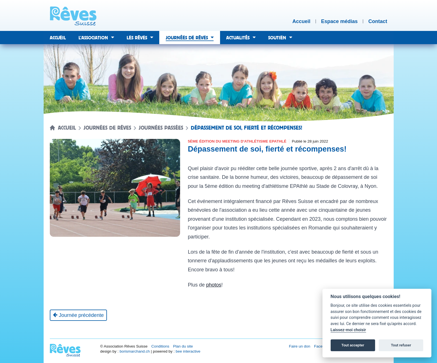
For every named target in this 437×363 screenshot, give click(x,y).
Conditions (160, 346)
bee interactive (188, 351)
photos (213, 285)
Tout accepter (352, 345)
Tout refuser (401, 345)
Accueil (67, 128)
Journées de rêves (107, 128)
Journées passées (161, 128)
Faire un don (299, 346)
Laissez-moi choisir (348, 330)
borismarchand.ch (135, 351)
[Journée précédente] (78, 315)
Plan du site (183, 346)
